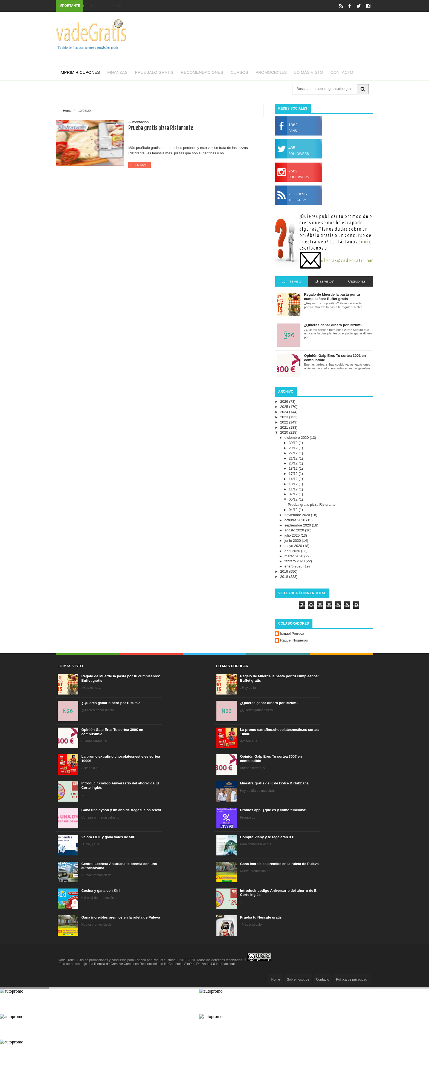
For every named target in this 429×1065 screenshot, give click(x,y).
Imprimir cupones (80, 72)
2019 (284, 571)
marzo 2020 (294, 556)
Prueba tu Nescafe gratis (261, 917)
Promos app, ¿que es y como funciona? (273, 810)
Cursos (239, 72)
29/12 (293, 448)
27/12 (293, 453)
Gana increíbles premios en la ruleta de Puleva (120, 917)
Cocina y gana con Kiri (100, 891)
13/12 (293, 484)
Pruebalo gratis (154, 72)
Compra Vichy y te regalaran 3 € (267, 837)
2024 (284, 412)
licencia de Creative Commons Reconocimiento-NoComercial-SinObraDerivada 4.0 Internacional (164, 964)
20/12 (293, 463)
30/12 (293, 443)
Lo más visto (308, 72)
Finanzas (117, 72)
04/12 (293, 510)
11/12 (293, 489)
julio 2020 (293, 535)
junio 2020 (293, 541)
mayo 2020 (294, 546)
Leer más (139, 165)
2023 (284, 417)
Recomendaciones (202, 72)
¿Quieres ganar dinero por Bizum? (110, 703)
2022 (284, 422)
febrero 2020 (295, 561)
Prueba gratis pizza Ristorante (160, 128)
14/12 (293, 479)
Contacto (342, 72)
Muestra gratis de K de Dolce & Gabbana (274, 783)
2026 (284, 401)
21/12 (293, 458)
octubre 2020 (295, 520)
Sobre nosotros (298, 979)
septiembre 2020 (298, 525)
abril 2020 (293, 551)
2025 (284, 407)
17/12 (293, 474)
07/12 (293, 494)
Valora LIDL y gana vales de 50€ (108, 837)
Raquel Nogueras (294, 640)
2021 (284, 427)
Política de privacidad (351, 979)
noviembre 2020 (298, 515)
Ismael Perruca (292, 633)
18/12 (293, 468)
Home (67, 110)
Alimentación (138, 122)
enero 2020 (294, 566)
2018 (284, 577)
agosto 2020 (295, 530)
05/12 (293, 499)
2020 (284, 432)
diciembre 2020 (297, 438)
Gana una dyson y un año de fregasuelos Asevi (121, 810)
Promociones (271, 72)
